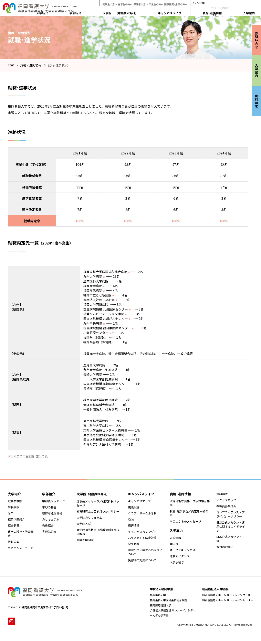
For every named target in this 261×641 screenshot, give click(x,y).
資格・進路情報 (31, 65)
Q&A (131, 519)
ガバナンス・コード (20, 548)
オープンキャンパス (182, 550)
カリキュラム (50, 519)
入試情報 (175, 538)
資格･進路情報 (226, 12)
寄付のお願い (224, 547)
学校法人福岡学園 (161, 589)
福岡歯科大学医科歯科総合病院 (168, 600)
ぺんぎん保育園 (159, 615)
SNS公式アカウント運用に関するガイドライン (230, 526)
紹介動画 (13, 525)
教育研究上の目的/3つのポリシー (97, 511)
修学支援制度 (85, 540)
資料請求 (222, 494)
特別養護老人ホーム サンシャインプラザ (226, 595)
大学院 (164, 12)
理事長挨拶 (15, 501)
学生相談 (133, 544)
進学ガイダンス (179, 556)
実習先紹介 (49, 532)
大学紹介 (117, 12)
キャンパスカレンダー (142, 532)
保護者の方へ (150, 3)
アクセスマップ (226, 500)
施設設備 (133, 507)
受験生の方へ (117, 3)
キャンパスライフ (198, 12)
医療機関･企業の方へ (188, 3)
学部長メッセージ (53, 501)
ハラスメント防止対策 (142, 538)
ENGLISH (212, 3)
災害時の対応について (142, 560)
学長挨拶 (13, 507)
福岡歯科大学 (158, 595)
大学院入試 (83, 524)
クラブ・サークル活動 (142, 513)
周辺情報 (133, 525)
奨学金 (174, 544)
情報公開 (13, 542)
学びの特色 (49, 507)
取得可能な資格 (52, 513)
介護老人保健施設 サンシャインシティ (172, 610)
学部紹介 (136, 12)
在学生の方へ (134, 3)
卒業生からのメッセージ (185, 521)
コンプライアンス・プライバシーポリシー (230, 514)
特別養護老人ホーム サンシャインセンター (227, 600)
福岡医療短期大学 (160, 605)
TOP (11, 65)
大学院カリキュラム (89, 517)
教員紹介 (48, 525)
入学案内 (248, 12)
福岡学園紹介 (16, 519)
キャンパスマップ (139, 501)
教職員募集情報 (226, 506)
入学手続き (177, 562)
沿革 (10, 513)
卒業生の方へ (167, 3)
